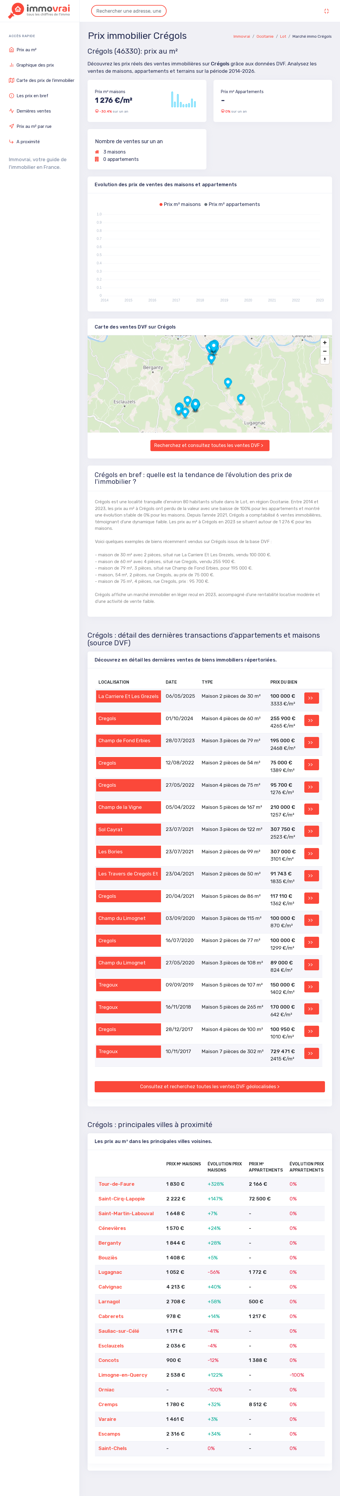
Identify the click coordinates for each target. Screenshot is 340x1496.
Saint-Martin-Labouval (126, 1213)
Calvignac (110, 1287)
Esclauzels (111, 1346)
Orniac (106, 1390)
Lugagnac (110, 1272)
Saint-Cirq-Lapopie (121, 1199)
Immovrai (242, 36)
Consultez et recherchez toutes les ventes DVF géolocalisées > (210, 1086)
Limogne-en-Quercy (122, 1375)
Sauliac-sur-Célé (118, 1331)
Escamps (109, 1434)
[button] (212, 360)
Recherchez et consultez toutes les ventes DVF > (208, 445)
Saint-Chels (112, 1448)
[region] (210, 384)
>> (310, 698)
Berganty (109, 1243)
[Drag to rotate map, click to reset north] (325, 359)
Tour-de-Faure (116, 1184)
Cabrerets (111, 1316)
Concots (108, 1360)
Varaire (107, 1419)
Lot (283, 36)
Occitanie (265, 36)
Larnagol (109, 1301)
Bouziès (107, 1258)
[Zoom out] (325, 351)
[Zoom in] (325, 342)
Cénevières (112, 1228)
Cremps (108, 1404)
